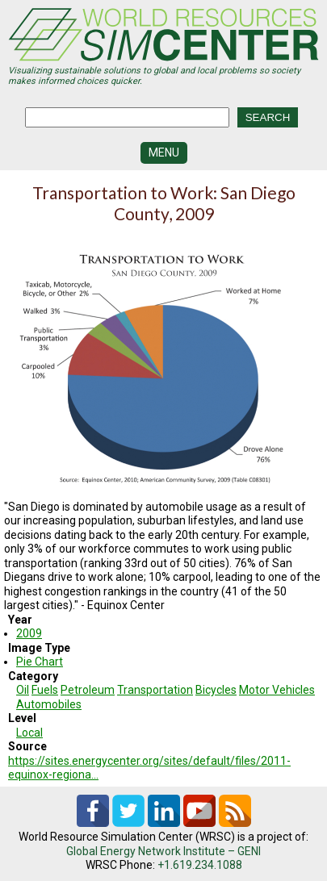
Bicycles (216, 689)
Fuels (44, 689)
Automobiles (49, 704)
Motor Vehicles (277, 689)
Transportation (155, 689)
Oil (22, 689)
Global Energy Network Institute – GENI (163, 851)
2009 (29, 633)
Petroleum (88, 689)
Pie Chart (39, 661)
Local (29, 732)
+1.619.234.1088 (199, 864)
